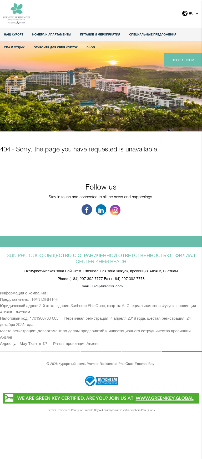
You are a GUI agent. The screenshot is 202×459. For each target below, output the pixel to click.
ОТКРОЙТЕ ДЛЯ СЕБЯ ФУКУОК (56, 47)
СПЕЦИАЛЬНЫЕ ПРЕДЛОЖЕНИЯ (152, 34)
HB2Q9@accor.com (106, 325)
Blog (91, 47)
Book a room (183, 60)
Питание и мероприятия (100, 34)
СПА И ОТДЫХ (14, 47)
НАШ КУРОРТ (13, 34)
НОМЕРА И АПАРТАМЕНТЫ (51, 34)
